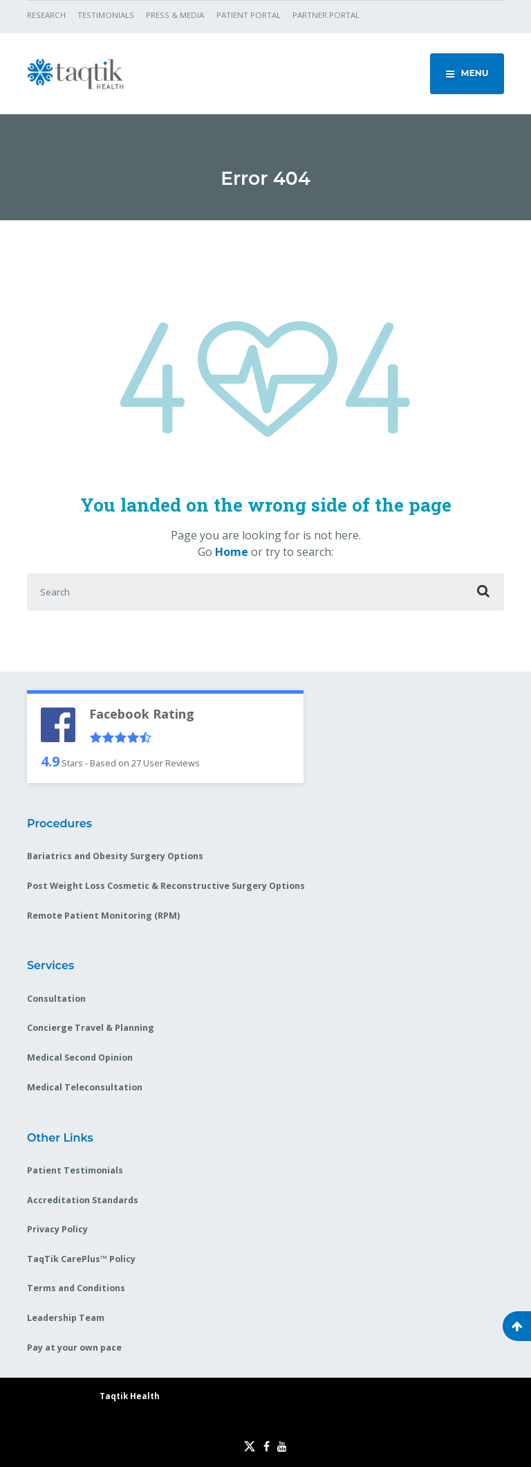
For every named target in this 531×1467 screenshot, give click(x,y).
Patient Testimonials (75, 1170)
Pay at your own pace (74, 1347)
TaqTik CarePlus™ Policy (81, 1259)
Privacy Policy (57, 1229)
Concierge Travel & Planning (90, 1028)
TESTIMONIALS (105, 15)
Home (231, 551)
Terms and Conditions (76, 1288)
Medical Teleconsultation (84, 1087)
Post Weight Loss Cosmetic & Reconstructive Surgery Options (166, 886)
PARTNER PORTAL (326, 15)
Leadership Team (65, 1318)
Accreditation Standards (82, 1200)
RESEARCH (46, 15)
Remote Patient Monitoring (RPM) (103, 915)
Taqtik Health (130, 1396)
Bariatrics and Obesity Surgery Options (115, 856)
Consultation (56, 999)
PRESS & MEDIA (175, 15)
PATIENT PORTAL (248, 15)
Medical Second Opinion (80, 1057)
